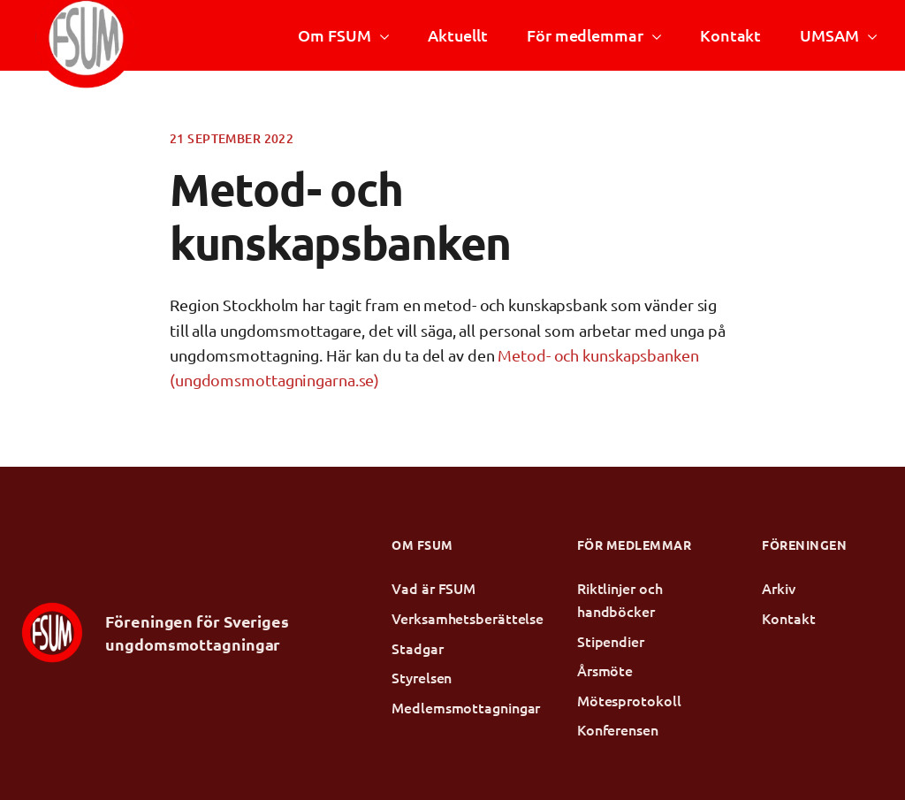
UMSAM (829, 35)
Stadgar (417, 648)
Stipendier (610, 641)
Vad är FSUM (433, 588)
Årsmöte (605, 670)
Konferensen (617, 729)
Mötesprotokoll (629, 700)
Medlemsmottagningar (452, 707)
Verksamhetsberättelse (452, 618)
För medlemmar (585, 35)
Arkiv (778, 588)
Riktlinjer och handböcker (620, 599)
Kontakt (730, 35)
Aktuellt (458, 35)
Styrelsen (422, 677)
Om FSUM (334, 35)
